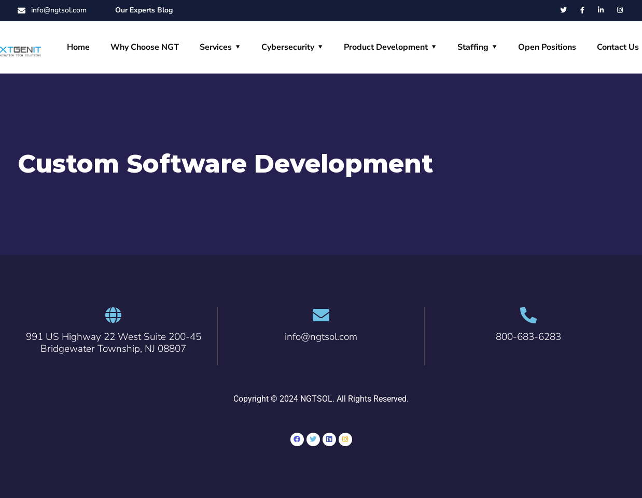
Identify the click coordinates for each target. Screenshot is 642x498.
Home (78, 47)
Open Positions (547, 47)
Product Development (386, 47)
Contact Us (618, 47)
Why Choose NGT (144, 47)
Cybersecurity (287, 47)
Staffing (473, 47)
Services (216, 47)
